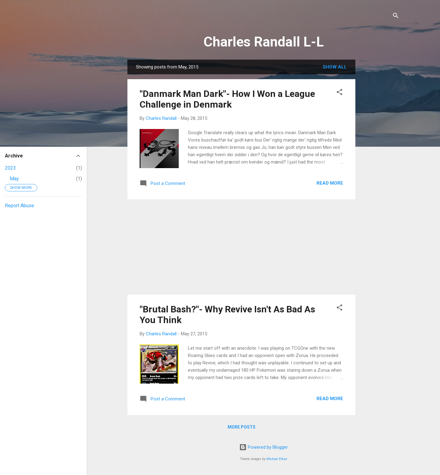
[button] (339, 93)
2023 (10, 168)
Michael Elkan (276, 459)
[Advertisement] (379, 151)
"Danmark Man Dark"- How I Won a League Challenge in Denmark (227, 99)
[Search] (395, 16)
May (14, 179)
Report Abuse (19, 205)
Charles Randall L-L (264, 42)
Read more (330, 183)
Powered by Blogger (263, 447)
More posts (241, 427)
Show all (335, 67)
